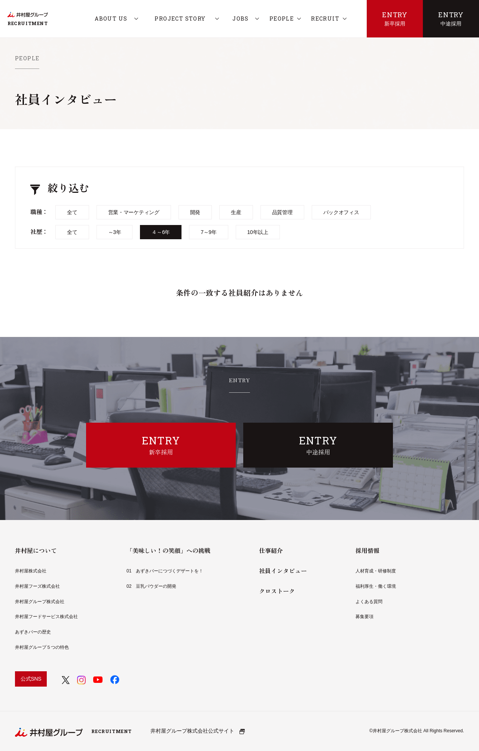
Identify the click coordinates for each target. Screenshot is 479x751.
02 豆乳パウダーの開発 (151, 586)
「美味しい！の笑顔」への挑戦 (168, 550)
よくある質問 (369, 601)
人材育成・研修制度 (376, 571)
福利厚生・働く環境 (376, 586)
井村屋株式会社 (30, 571)
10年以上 (257, 232)
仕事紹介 (271, 550)
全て (72, 212)
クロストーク (277, 590)
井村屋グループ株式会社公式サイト (197, 731)
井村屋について (36, 550)
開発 (195, 212)
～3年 (114, 232)
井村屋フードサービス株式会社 (46, 616)
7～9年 (208, 232)
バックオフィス (341, 212)
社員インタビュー (283, 570)
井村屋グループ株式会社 (39, 601)
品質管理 (282, 212)
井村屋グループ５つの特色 (42, 647)
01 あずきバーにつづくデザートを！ (164, 571)
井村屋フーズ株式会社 (37, 586)
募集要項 (364, 616)
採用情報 (367, 550)
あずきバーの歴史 (33, 632)
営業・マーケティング (133, 212)
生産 (236, 212)
